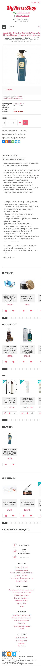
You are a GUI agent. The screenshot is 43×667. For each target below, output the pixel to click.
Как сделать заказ (21, 570)
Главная (7, 38)
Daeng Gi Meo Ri (19, 104)
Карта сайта (21, 603)
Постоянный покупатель (32, 2)
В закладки (20, 122)
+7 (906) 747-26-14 (23, 13)
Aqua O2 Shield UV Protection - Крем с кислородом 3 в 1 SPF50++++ (27, 401)
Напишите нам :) (24, 557)
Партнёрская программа (21, 626)
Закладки (21, 643)
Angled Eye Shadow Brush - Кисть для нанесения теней (9, 401)
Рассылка (21, 646)
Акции (21, 629)
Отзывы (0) (14, 156)
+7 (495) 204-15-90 (22, 16)
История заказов (21, 640)
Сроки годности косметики (21, 592)
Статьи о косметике (21, 595)
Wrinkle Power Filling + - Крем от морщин (10, 503)
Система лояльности (21, 598)
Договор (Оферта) (21, 567)
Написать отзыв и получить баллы (13, 98)
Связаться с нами (21, 601)
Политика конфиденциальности (21, 578)
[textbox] (24, 26)
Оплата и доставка (21, 575)
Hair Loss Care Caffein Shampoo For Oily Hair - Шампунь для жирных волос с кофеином (9, 452)
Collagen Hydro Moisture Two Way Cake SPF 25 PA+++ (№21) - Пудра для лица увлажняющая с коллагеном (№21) (9, 299)
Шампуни (27, 38)
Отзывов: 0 (20, 96)
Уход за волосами (17, 38)
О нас (21, 606)
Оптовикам (21, 623)
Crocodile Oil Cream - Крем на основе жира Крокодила (27, 298)
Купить (6, 310)
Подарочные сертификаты (21, 618)
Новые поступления (21, 620)
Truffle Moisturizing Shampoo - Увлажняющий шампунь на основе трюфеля (27, 350)
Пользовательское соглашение (21, 573)
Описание (6, 156)
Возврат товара (21, 581)
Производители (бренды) (22, 615)
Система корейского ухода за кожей (21, 590)
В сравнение (14, 413)
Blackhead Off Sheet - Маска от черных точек (27, 503)
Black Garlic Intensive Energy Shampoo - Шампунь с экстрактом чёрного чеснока (9, 349)
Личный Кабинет (21, 638)
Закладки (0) (35, 2)
